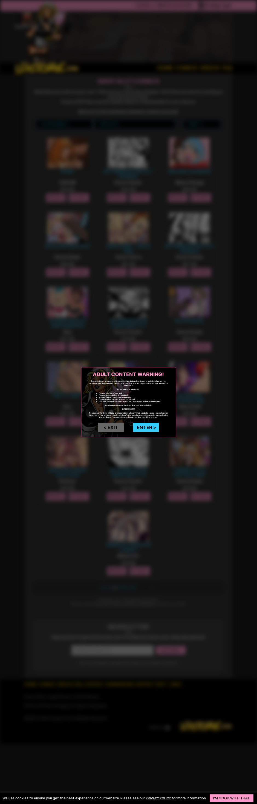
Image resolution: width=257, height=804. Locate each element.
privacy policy (160, 796)
